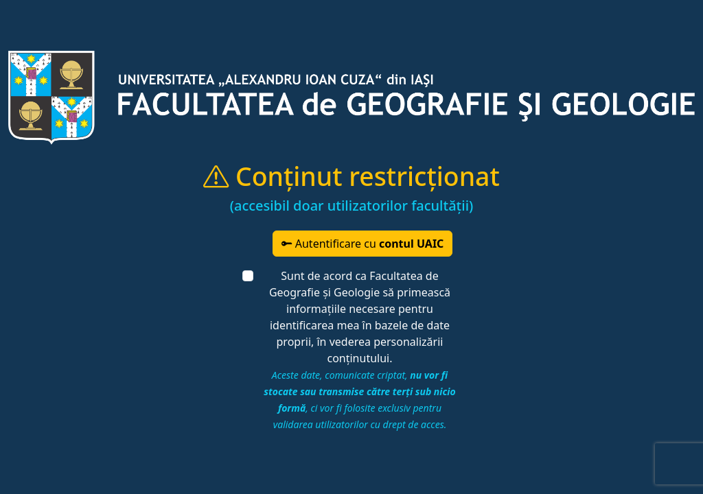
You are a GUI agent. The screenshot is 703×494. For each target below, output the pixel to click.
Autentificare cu (362, 243)
